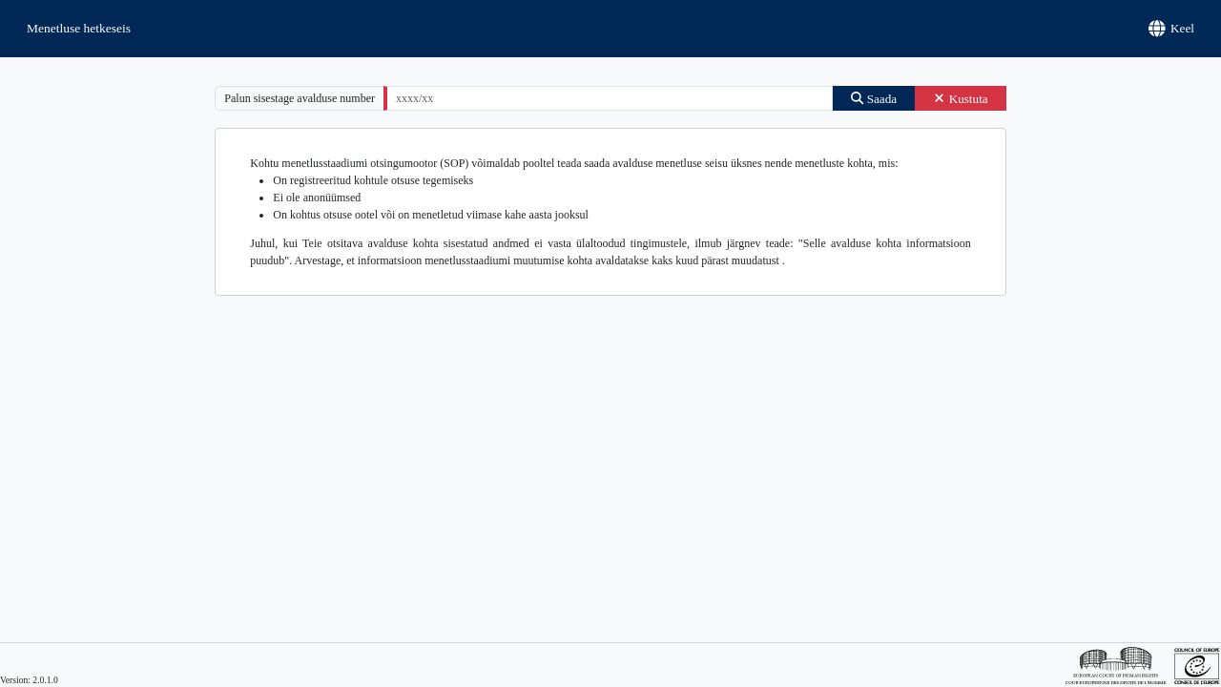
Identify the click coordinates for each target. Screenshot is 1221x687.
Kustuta (960, 99)
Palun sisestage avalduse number (299, 98)
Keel (1172, 28)
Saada (874, 99)
